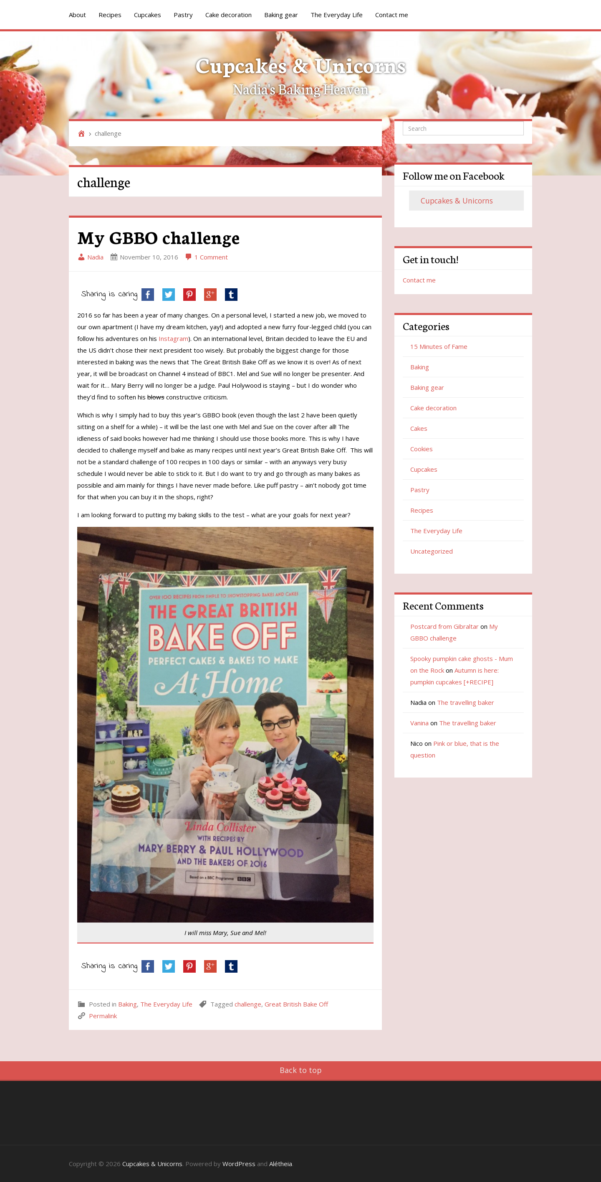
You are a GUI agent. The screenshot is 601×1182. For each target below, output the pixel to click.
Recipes (109, 14)
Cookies (421, 449)
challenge (248, 1004)
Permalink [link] (103, 1016)
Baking (127, 1004)
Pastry (183, 14)
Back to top (301, 1070)
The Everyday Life (337, 14)
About (77, 14)
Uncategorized (431, 551)
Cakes (418, 428)
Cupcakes (147, 14)
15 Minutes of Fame (438, 346)
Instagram (173, 338)
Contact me (391, 14)
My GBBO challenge (158, 236)
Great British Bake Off (296, 1004)
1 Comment (206, 257)
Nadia (90, 257)
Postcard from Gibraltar (444, 626)
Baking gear (281, 14)
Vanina (419, 723)
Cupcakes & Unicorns (301, 64)
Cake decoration (228, 14)
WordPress (238, 1163)
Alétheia (280, 1163)
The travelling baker (465, 702)
